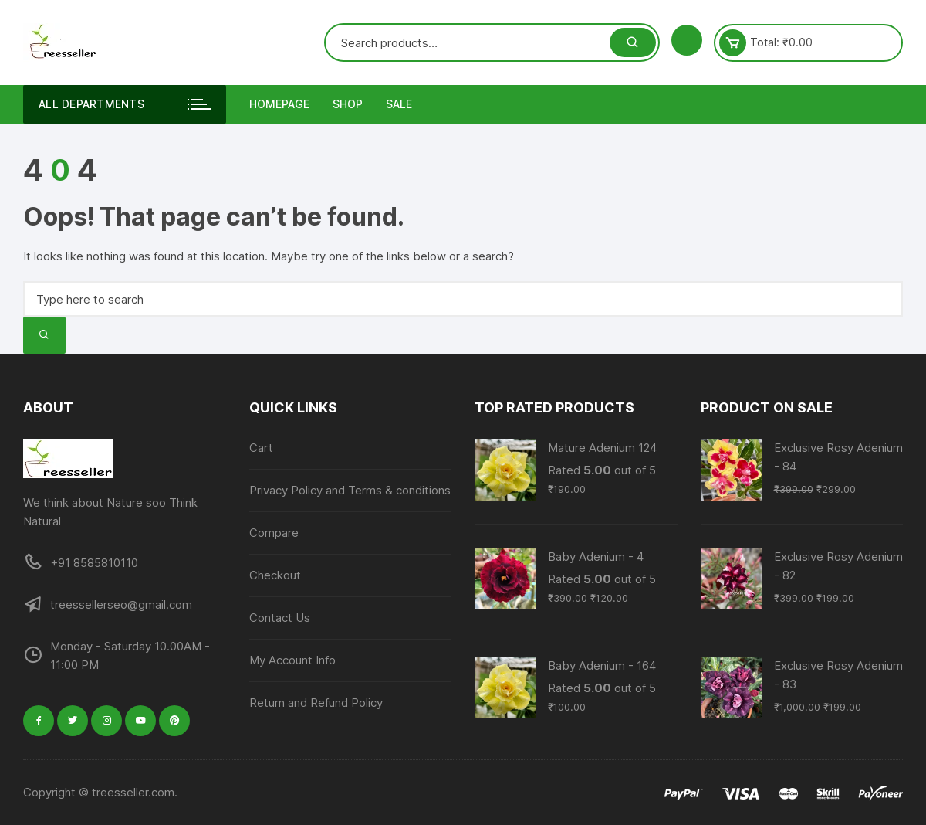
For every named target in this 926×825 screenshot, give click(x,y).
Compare (274, 532)
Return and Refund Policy (316, 702)
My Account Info (292, 660)
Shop (348, 103)
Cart (261, 447)
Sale (399, 103)
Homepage (279, 103)
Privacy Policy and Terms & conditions (350, 490)
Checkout (275, 575)
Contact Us (279, 617)
